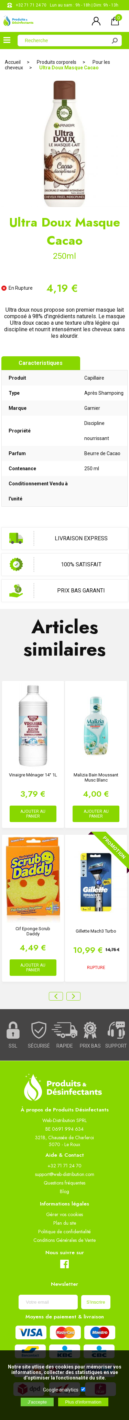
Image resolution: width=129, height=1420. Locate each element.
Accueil (13, 62)
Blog (64, 1191)
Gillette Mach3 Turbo (96, 931)
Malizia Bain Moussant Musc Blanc (96, 777)
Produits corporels (56, 62)
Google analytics (60, 1390)
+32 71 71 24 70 (31, 5)
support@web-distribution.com (64, 1174)
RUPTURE (96, 967)
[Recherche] (66, 40)
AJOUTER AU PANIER (32, 814)
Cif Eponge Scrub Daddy (32, 931)
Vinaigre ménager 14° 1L (33, 774)
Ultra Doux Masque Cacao (69, 67)
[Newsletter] (48, 1302)
